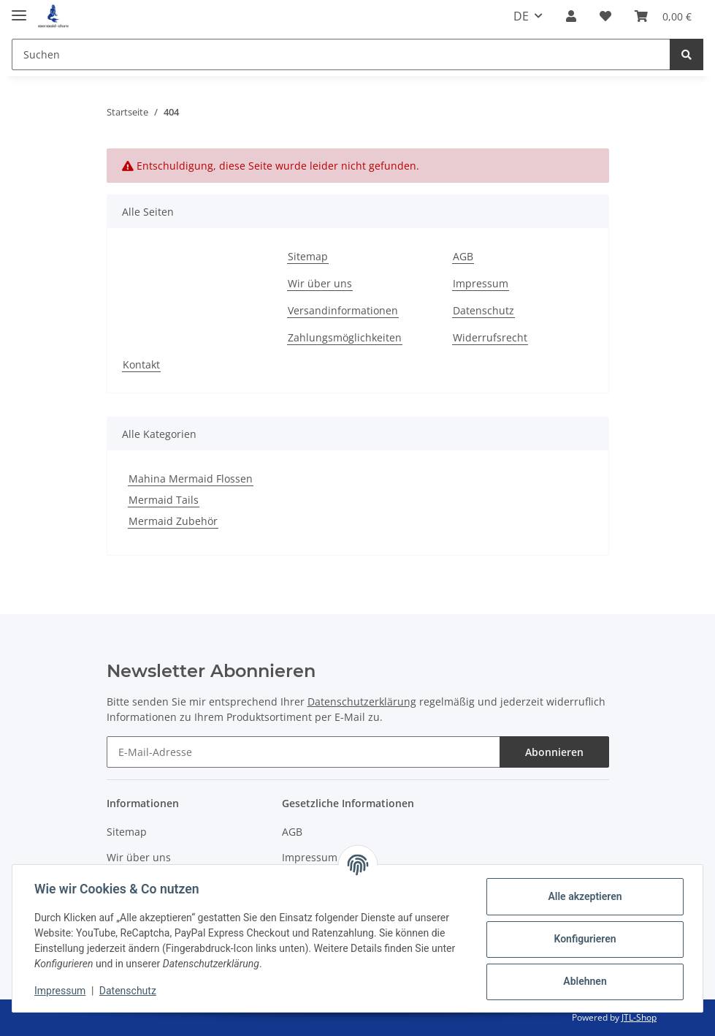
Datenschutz (483, 310)
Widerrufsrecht (490, 337)
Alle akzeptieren (583, 896)
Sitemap (308, 256)
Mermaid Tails (164, 500)
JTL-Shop (639, 1017)
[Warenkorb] (663, 16)
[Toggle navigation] (19, 9)
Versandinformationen (343, 310)
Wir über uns (320, 283)
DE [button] (521, 16)
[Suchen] (341, 54)
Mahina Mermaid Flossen (191, 478)
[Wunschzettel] (605, 16)
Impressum (480, 283)
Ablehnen (583, 981)
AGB (463, 256)
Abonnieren (554, 752)
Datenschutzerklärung (361, 701)
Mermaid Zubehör (173, 521)
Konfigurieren (583, 939)
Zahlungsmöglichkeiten (345, 337)
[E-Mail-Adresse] (303, 752)
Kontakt (141, 364)
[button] (571, 16)
